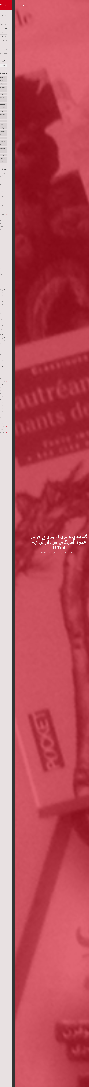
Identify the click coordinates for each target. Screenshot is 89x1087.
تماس (26, 5)
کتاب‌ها (35, 5)
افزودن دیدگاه (37, 552)
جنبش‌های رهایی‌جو (72, 5)
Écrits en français (17, 5)
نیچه (55, 5)
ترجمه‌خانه (81, 5)
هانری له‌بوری (45, 552)
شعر (31, 5)
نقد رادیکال (49, 5)
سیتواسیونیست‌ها (62, 5)
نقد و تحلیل (42, 5)
